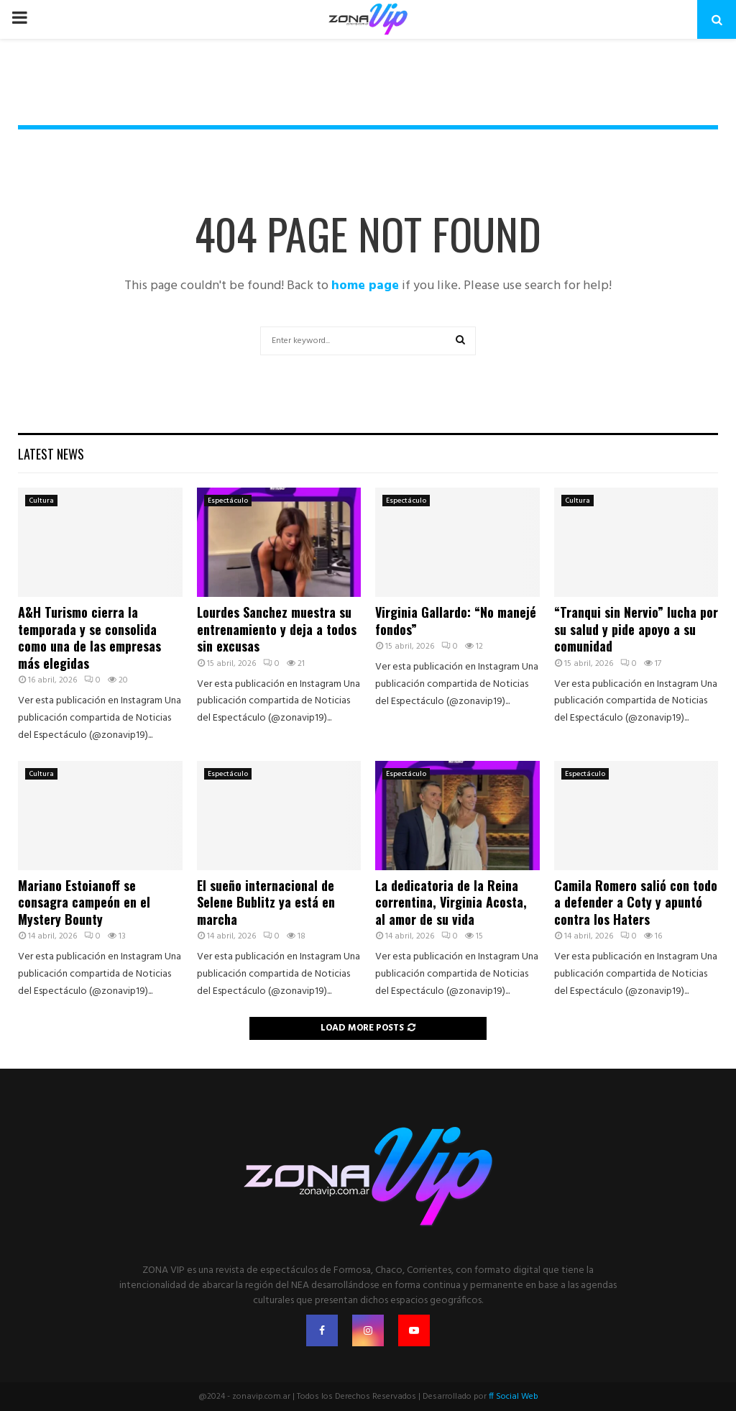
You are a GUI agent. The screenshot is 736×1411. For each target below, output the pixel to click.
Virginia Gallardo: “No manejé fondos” (455, 620)
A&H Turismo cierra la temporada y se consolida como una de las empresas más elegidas (89, 637)
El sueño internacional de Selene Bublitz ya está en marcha (266, 902)
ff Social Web (513, 1396)
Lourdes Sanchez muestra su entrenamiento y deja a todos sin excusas (276, 629)
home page (365, 285)
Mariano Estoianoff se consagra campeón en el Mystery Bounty (84, 902)
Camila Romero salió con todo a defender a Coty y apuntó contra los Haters (635, 902)
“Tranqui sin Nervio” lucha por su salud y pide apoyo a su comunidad (636, 629)
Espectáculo (228, 500)
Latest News (51, 453)
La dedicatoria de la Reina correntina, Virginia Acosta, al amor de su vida (451, 902)
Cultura (41, 500)
